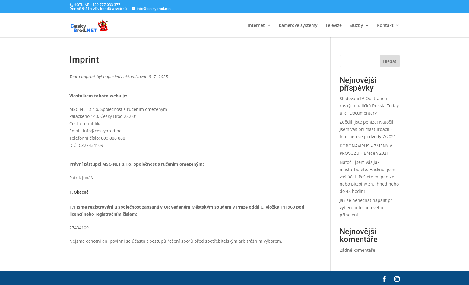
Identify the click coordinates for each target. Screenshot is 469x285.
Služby (356, 25)
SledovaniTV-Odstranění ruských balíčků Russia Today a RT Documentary (369, 106)
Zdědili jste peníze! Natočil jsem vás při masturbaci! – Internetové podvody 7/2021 (368, 129)
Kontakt (385, 25)
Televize (333, 25)
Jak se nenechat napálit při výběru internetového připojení (367, 207)
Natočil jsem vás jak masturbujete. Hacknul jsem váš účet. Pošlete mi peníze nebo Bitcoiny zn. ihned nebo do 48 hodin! (369, 176)
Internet (256, 25)
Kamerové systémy (298, 25)
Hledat (389, 61)
